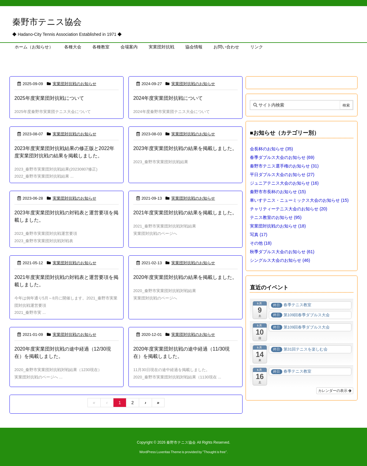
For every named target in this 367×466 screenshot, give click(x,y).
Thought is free (214, 452)
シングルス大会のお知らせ (280, 260)
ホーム (24, 63)
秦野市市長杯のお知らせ (278, 191)
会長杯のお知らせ (271, 148)
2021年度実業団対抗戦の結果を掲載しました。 (185, 212)
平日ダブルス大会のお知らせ (282, 174)
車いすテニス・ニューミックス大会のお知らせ (299, 200)
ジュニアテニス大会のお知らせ (284, 183)
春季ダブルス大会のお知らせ (282, 157)
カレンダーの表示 (334, 391)
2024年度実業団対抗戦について (168, 98)
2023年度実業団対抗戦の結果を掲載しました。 (185, 148)
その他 (261, 243)
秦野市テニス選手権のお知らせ (284, 165)
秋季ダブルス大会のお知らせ (282, 251)
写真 (258, 234)
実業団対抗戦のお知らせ (74, 83)
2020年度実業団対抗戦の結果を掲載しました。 (185, 277)
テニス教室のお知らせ (276, 217)
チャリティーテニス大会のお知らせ (288, 208)
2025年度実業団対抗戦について (49, 98)
